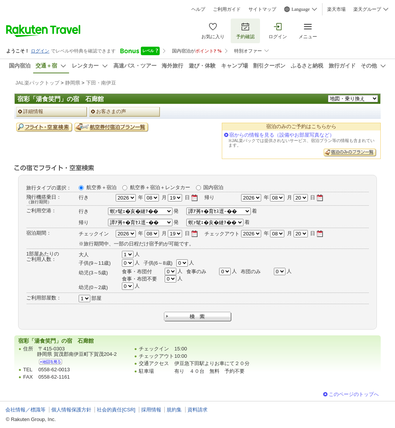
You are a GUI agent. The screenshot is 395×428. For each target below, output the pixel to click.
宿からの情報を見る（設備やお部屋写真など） (281, 135)
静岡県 (72, 83)
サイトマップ (262, 9)
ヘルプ (198, 9)
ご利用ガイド (227, 9)
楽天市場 (336, 9)
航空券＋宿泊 (101, 187)
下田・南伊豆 (101, 83)
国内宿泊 (213, 187)
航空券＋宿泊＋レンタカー (160, 187)
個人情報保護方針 (71, 410)
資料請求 (197, 410)
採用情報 (151, 410)
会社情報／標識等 (25, 410)
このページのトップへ (354, 394)
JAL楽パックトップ (37, 83)
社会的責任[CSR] (116, 410)
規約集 (174, 410)
